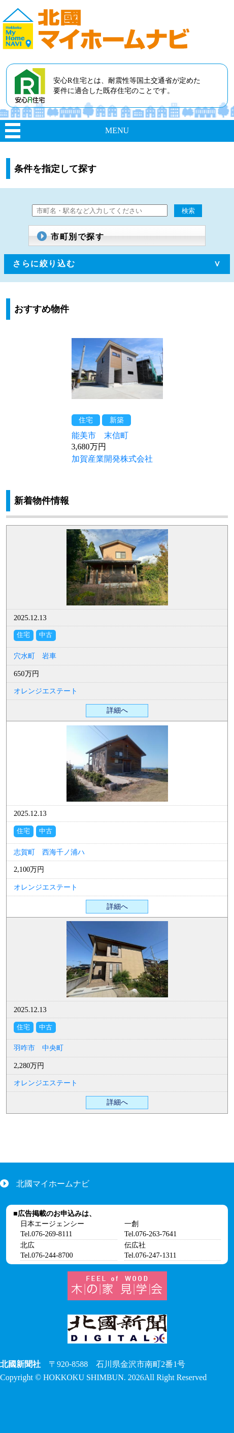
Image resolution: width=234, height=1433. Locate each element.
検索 (188, 211)
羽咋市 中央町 (38, 1048)
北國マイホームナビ (52, 1183)
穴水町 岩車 (35, 656)
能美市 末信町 (100, 435)
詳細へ (117, 710)
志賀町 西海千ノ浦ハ (49, 852)
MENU (117, 130)
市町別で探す (78, 236)
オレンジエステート (46, 691)
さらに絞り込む (44, 263)
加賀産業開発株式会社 (112, 458)
